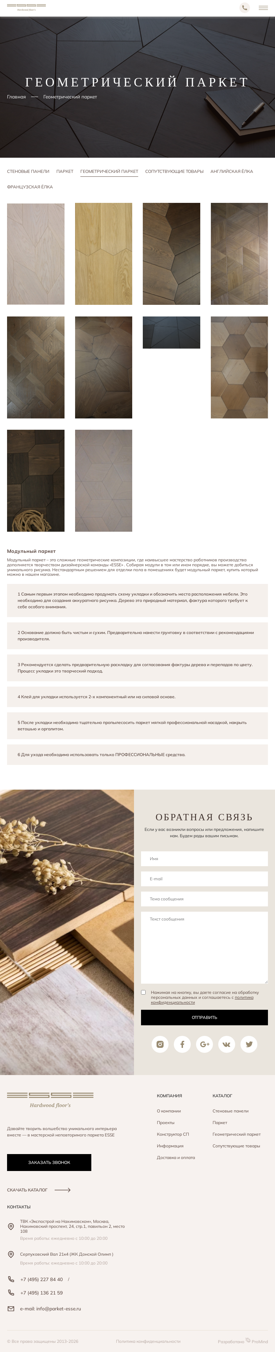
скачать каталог (39, 1190)
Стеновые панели (28, 171)
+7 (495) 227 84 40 (35, 1279)
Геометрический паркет (109, 171)
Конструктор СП (173, 1134)
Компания (169, 1095)
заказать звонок (49, 1162)
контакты (19, 1206)
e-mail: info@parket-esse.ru (44, 1308)
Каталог (222, 1095)
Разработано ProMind (243, 1341)
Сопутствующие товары (174, 171)
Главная (16, 96)
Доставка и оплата (176, 1157)
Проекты (166, 1122)
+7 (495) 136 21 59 (35, 1292)
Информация (170, 1145)
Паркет (64, 171)
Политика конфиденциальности (148, 1341)
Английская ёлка (231, 171)
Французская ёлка (30, 186)
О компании (169, 1110)
